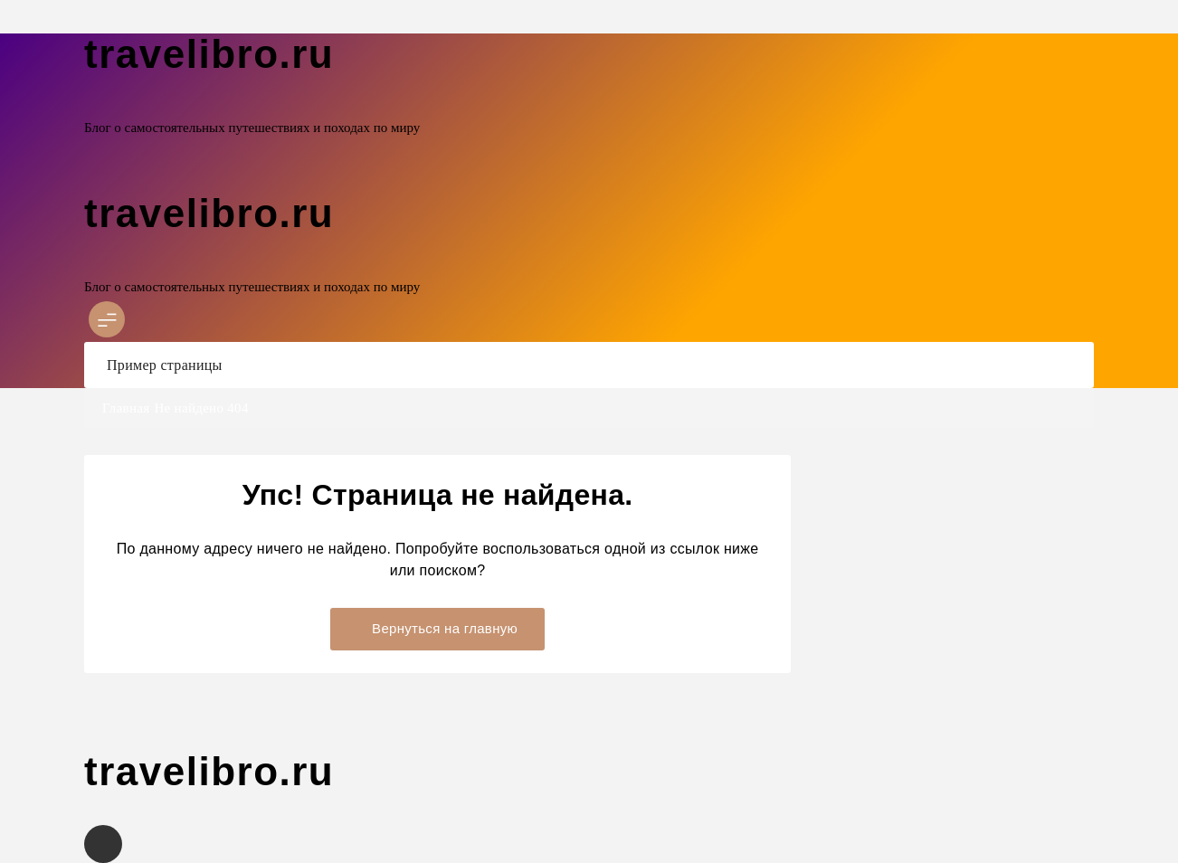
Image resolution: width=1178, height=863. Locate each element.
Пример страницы (165, 365)
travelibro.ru (209, 54)
